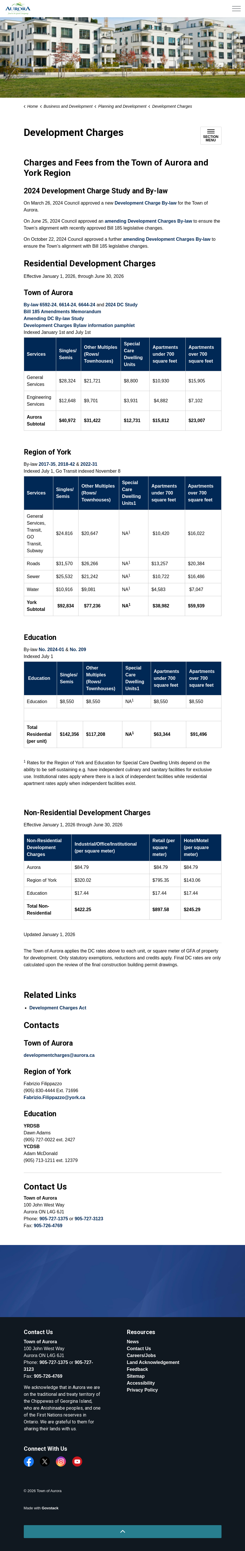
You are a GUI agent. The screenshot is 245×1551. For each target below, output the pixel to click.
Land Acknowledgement (153, 1362)
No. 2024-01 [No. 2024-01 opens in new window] (51, 649)
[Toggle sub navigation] (211, 136)
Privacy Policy (142, 1390)
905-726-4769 (48, 1225)
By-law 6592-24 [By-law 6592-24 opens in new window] (40, 304)
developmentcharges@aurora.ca (59, 1055)
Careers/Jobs (141, 1355)
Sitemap (136, 1376)
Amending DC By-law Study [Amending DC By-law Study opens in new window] (54, 318)
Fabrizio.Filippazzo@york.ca (54, 1097)
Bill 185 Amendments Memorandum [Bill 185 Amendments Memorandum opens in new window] (62, 311)
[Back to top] (123, 1531)
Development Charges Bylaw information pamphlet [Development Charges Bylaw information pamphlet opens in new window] (79, 325)
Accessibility (141, 1383)
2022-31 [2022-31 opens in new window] (89, 464)
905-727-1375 (54, 1218)
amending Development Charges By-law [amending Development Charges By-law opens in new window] (148, 221)
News (133, 1341)
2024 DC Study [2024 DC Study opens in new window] (121, 304)
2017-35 (47, 464)
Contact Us (139, 1348)
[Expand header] (236, 8)
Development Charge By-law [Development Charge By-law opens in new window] (146, 203)
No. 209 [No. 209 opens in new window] (78, 649)
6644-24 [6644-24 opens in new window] (87, 304)
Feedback (137, 1369)
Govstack (50, 1508)
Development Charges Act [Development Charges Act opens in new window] (58, 1007)
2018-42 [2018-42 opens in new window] (66, 464)
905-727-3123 (89, 1218)
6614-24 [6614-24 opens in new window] (67, 304)
